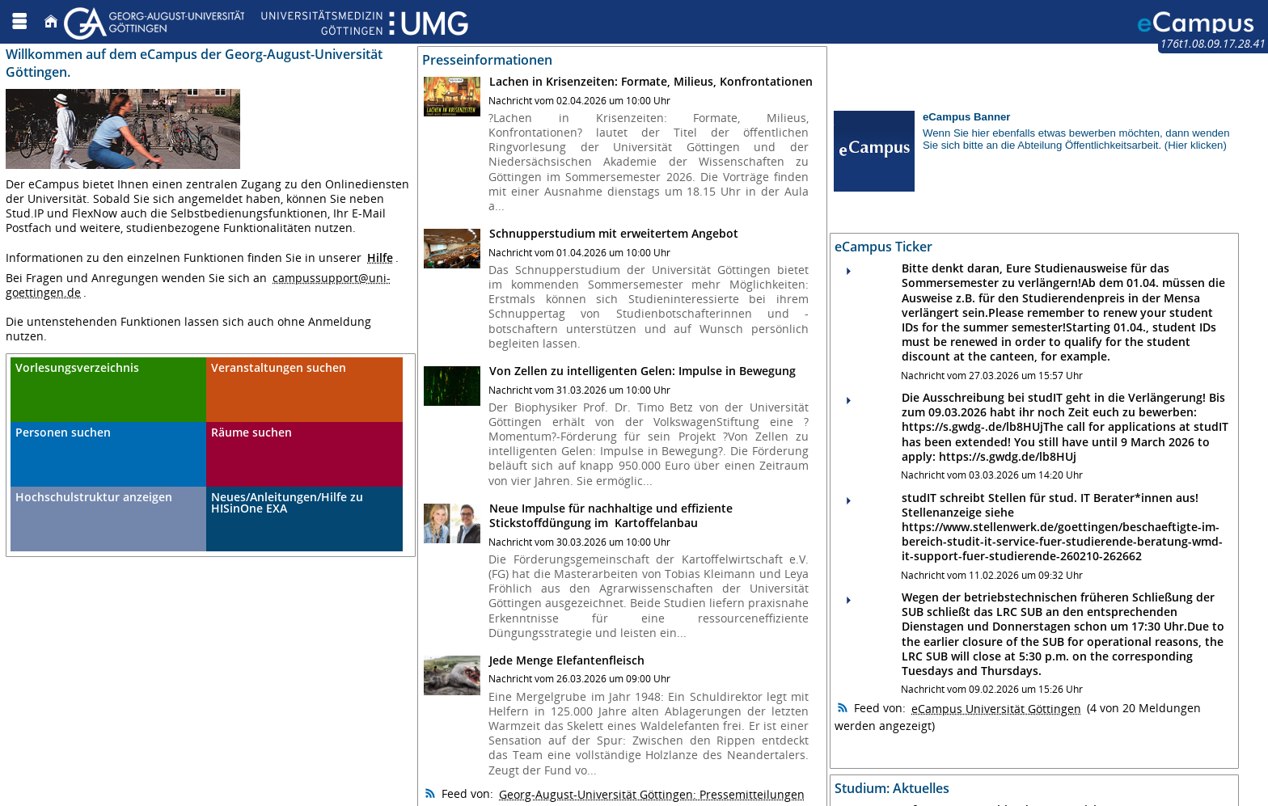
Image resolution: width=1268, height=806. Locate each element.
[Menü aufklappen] (19, 21)
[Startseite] (51, 21)
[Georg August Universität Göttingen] (266, 21)
